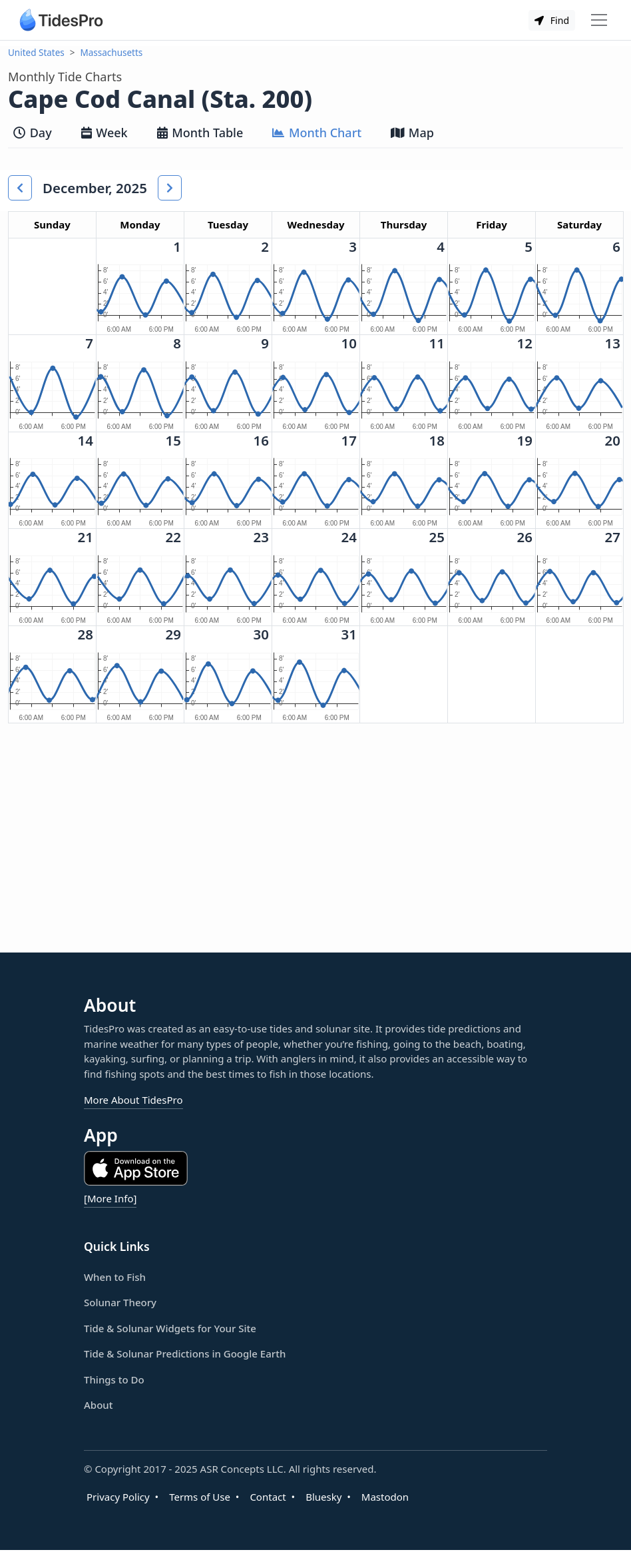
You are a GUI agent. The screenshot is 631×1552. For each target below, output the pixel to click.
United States (36, 53)
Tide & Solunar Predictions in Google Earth (185, 1353)
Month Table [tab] (200, 133)
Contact (268, 1496)
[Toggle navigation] (599, 20)
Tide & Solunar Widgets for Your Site (170, 1328)
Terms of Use (199, 1496)
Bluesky (323, 1496)
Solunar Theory (120, 1302)
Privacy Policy (118, 1496)
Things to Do (114, 1379)
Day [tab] (32, 133)
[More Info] (110, 1198)
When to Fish (115, 1277)
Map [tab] (412, 133)
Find (551, 20)
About (98, 1404)
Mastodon (385, 1496)
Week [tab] (104, 133)
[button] (20, 187)
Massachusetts (112, 53)
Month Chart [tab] (316, 133)
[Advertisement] (228, 848)
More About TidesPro (133, 1099)
